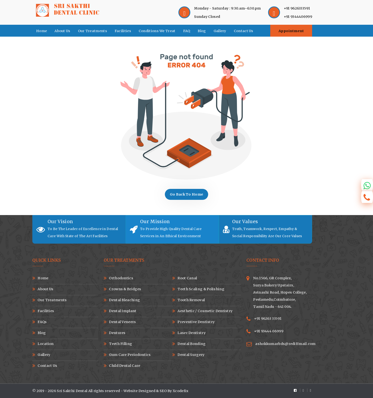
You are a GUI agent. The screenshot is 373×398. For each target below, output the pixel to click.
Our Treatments (92, 31)
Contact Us (243, 31)
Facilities (123, 31)
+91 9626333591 (297, 8)
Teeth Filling (120, 344)
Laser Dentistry (191, 333)
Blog (202, 31)
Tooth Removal (191, 300)
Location (46, 344)
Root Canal (187, 278)
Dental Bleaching (124, 300)
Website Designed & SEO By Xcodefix (155, 391)
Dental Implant (122, 311)
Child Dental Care (124, 366)
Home (41, 31)
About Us (62, 31)
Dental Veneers (122, 322)
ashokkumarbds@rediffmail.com (285, 344)
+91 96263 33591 (267, 318)
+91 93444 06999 (268, 331)
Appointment (291, 31)
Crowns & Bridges (125, 289)
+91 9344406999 (298, 17)
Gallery (220, 31)
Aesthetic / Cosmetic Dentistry (204, 311)
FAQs (42, 322)
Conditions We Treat (157, 31)
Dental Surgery (190, 355)
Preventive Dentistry (196, 322)
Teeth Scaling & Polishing (200, 289)
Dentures (117, 333)
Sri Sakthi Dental (72, 391)
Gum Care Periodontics (130, 355)
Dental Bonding (191, 344)
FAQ (186, 31)
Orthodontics (121, 278)
